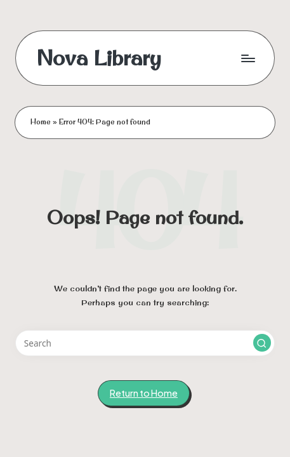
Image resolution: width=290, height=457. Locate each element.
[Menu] (247, 58)
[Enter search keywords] (145, 343)
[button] (262, 343)
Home (40, 121)
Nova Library (98, 58)
